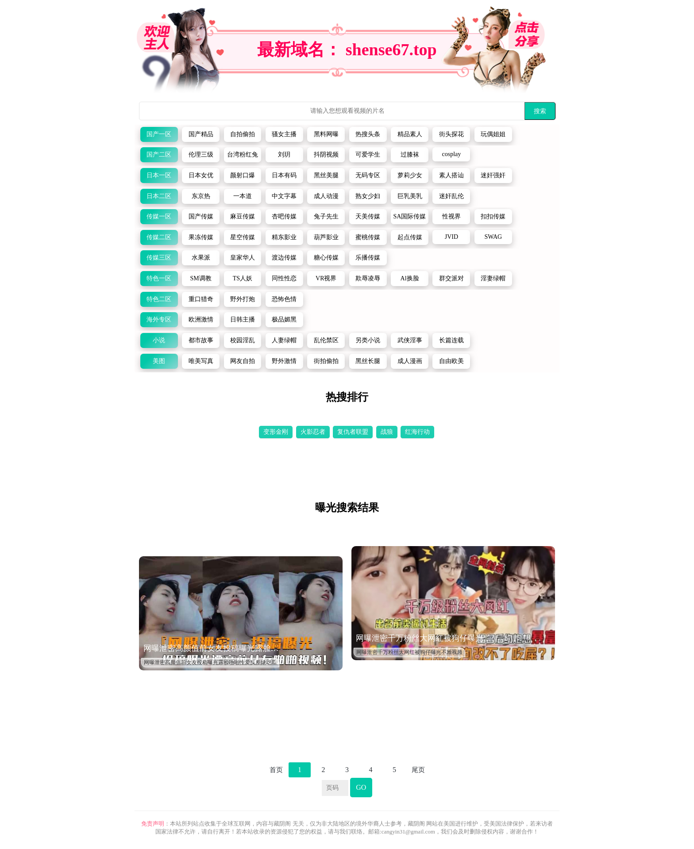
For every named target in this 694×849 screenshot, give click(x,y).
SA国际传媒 (409, 216)
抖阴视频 (326, 154)
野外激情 (284, 361)
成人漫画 (409, 361)
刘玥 (284, 154)
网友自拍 (242, 361)
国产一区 (159, 134)
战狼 (387, 431)
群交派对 (451, 278)
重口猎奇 (201, 299)
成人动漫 (326, 196)
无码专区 (367, 175)
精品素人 (409, 134)
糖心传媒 (326, 257)
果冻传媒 (201, 237)
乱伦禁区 (326, 340)
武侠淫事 (409, 340)
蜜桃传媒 (367, 237)
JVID (451, 236)
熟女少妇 (367, 196)
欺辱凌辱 (367, 278)
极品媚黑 (284, 319)
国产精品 (201, 134)
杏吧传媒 (284, 216)
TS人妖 (242, 278)
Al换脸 (410, 278)
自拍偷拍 (242, 134)
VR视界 (326, 278)
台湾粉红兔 (242, 154)
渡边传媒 (284, 257)
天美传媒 (367, 216)
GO (361, 787)
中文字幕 (284, 196)
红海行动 (417, 431)
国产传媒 (201, 216)
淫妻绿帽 (493, 278)
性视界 (451, 216)
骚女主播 (284, 134)
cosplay (451, 154)
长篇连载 (451, 340)
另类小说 (367, 340)
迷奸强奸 (493, 175)
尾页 (418, 769)
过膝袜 (410, 154)
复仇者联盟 (352, 431)
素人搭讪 (451, 175)
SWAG (493, 236)
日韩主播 (242, 319)
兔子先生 (326, 216)
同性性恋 (284, 278)
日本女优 (201, 175)
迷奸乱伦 (451, 196)
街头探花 (451, 134)
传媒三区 (159, 257)
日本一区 (159, 175)
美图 (159, 361)
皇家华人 (242, 257)
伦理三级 (201, 154)
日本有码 (284, 175)
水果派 (201, 257)
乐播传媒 (367, 257)
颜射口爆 (242, 175)
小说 (159, 340)
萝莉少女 (409, 175)
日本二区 (159, 196)
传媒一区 (159, 216)
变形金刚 (275, 431)
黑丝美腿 (326, 175)
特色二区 (159, 299)
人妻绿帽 (284, 340)
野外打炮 (242, 299)
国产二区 (159, 154)
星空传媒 (242, 237)
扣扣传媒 (493, 216)
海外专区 (159, 319)
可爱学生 (367, 154)
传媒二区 (159, 237)
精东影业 (284, 237)
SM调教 (200, 278)
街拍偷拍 (326, 361)
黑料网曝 (326, 134)
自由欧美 (451, 361)
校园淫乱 (242, 340)
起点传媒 (409, 237)
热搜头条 (367, 134)
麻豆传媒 (242, 216)
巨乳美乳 (409, 196)
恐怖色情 (284, 299)
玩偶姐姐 (493, 134)
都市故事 (201, 340)
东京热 (201, 196)
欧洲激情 (201, 319)
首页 (276, 769)
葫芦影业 (326, 237)
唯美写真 (201, 361)
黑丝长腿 (367, 361)
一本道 (242, 196)
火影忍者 (313, 431)
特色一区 (159, 278)
